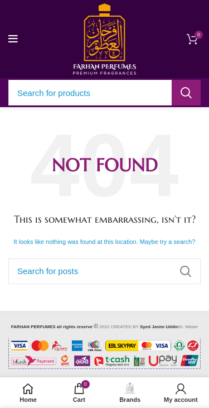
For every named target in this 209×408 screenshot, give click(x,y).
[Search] (104, 92)
